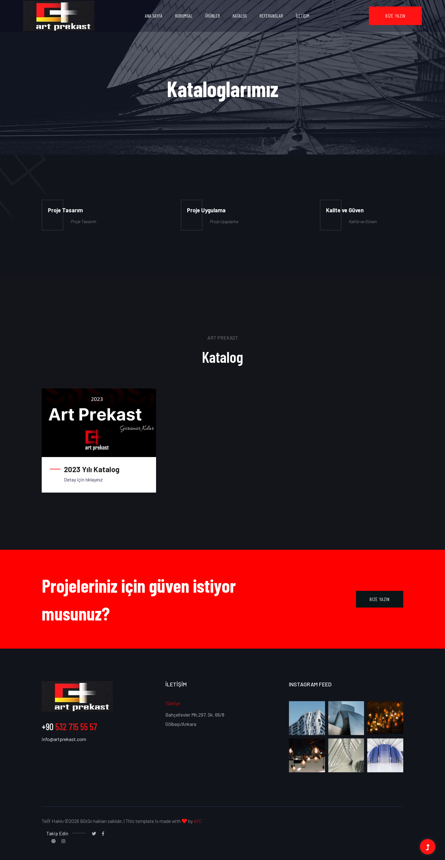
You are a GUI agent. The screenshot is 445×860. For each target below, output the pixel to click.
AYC (198, 821)
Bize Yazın (380, 599)
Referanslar (271, 16)
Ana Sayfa (154, 16)
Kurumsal (184, 16)
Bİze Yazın (395, 16)
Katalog (240, 16)
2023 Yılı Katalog (92, 469)
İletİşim (302, 16)
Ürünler (212, 16)
